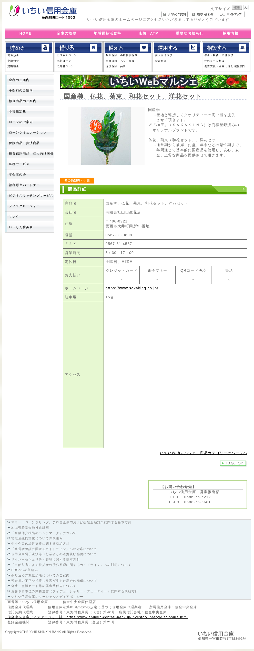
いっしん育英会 (21, 227)
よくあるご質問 (174, 14)
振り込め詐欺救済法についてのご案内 (40, 575)
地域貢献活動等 (107, 33)
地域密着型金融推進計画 (30, 528)
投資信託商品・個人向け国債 (31, 153)
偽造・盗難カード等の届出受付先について (44, 586)
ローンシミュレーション (28, 132)
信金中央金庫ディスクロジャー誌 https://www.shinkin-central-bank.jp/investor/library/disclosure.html (96, 617)
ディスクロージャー (24, 206)
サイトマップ (232, 14)
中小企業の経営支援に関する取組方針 (40, 543)
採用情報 (231, 33)
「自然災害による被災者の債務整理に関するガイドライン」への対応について (71, 565)
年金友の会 (17, 174)
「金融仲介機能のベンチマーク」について (44, 533)
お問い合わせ (203, 14)
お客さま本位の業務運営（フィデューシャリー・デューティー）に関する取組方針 (74, 591)
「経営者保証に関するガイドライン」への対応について (54, 549)
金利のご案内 (19, 80)
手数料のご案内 (21, 90)
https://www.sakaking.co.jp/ (132, 288)
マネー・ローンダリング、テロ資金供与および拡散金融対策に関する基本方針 (71, 522)
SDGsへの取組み (24, 570)
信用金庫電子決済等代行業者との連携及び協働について (54, 554)
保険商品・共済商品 (24, 143)
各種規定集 (17, 111)
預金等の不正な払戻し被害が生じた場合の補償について (54, 581)
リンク (14, 216)
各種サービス (19, 164)
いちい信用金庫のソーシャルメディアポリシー (47, 596)
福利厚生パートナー (24, 185)
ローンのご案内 (21, 122)
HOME (25, 33)
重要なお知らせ (190, 33)
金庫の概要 (66, 33)
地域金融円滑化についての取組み (37, 538)
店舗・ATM (148, 33)
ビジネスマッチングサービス (31, 195)
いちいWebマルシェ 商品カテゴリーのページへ (203, 453)
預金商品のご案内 (22, 101)
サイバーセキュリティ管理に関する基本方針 (45, 559)
